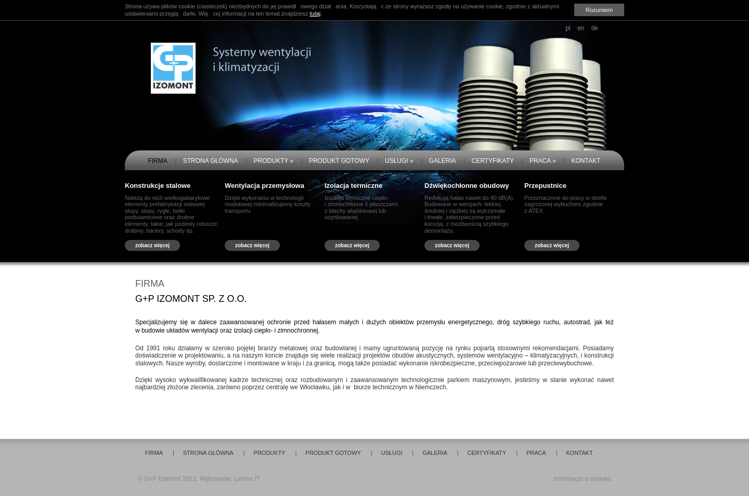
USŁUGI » (399, 160)
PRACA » (543, 160)
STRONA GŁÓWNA (210, 160)
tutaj (314, 13)
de (594, 28)
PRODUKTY (270, 453)
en (580, 28)
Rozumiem (599, 10)
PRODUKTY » (273, 160)
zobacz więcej (152, 245)
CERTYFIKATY (492, 160)
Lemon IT (247, 478)
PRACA (536, 453)
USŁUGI (392, 453)
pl (567, 28)
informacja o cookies (582, 478)
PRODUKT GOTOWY (339, 160)
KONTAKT (586, 160)
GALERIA (442, 160)
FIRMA (157, 160)
